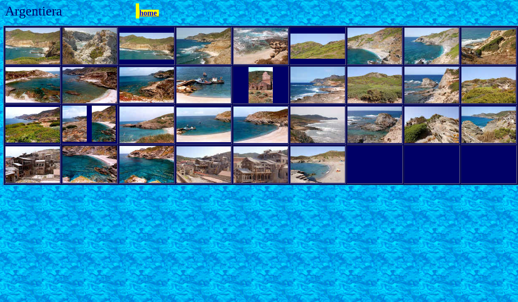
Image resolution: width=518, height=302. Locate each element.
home (148, 13)
